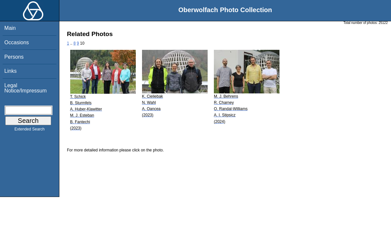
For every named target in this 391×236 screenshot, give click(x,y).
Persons (14, 57)
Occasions (16, 42)
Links (10, 71)
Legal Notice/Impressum (25, 88)
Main (10, 28)
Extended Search (29, 130)
